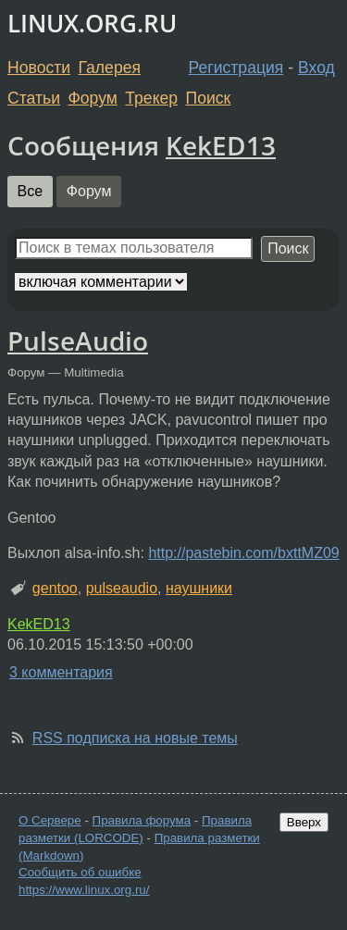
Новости (38, 67)
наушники (199, 588)
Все (30, 191)
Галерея (110, 67)
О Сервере (50, 820)
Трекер (151, 98)
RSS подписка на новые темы (135, 738)
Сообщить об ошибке (80, 872)
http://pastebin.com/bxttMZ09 (243, 553)
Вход (316, 67)
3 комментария (61, 672)
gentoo (55, 588)
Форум (92, 98)
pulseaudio (121, 588)
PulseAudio (77, 340)
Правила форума (142, 820)
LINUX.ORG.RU (92, 23)
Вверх (304, 822)
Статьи (33, 98)
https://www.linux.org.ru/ (84, 890)
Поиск (208, 98)
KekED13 (221, 145)
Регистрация (236, 67)
